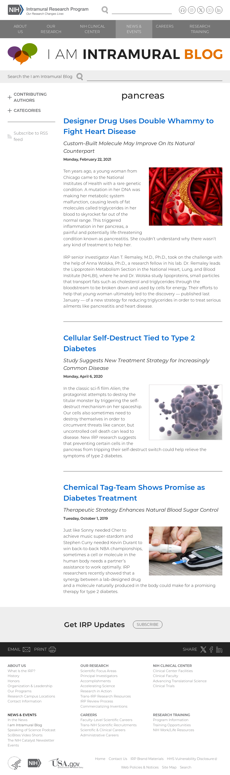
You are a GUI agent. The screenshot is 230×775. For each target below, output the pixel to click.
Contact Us (118, 759)
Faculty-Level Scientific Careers (106, 720)
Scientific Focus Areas (98, 671)
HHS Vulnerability (192, 759)
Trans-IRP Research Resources (105, 696)
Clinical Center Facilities (173, 671)
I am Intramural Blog (25, 725)
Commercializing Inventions (103, 706)
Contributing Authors (30, 97)
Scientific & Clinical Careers (102, 730)
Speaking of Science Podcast (31, 730)
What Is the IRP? (21, 671)
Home (100, 759)
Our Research (51, 29)
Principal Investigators (98, 676)
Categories (27, 110)
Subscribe (148, 624)
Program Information (170, 720)
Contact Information (25, 701)
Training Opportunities (172, 725)
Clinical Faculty (165, 676)
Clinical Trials (164, 686)
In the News (17, 720)
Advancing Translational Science (180, 681)
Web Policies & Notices (140, 767)
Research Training (200, 29)
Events (13, 745)
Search (185, 767)
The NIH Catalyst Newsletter (31, 740)
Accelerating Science (97, 686)
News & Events (134, 29)
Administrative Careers (99, 735)
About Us (20, 29)
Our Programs (19, 691)
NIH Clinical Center (92, 29)
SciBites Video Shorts (25, 735)
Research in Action (96, 691)
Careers (165, 26)
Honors (14, 681)
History (13, 676)
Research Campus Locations (31, 696)
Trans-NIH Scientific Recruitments (108, 725)
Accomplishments (95, 681)
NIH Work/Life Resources (173, 730)
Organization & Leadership (30, 686)
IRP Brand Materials (147, 759)
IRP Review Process (96, 701)
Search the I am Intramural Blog (40, 76)
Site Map (169, 767)
